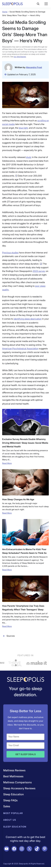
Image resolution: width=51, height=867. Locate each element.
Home (4, 11)
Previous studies (10, 252)
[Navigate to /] (25, 679)
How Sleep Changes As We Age (18, 499)
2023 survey (39, 271)
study (28, 157)
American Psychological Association (20, 348)
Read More (7, 463)
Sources (8, 635)
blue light (23, 127)
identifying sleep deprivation (27, 318)
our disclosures (20, 56)
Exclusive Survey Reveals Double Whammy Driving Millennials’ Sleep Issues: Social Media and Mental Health (25, 443)
